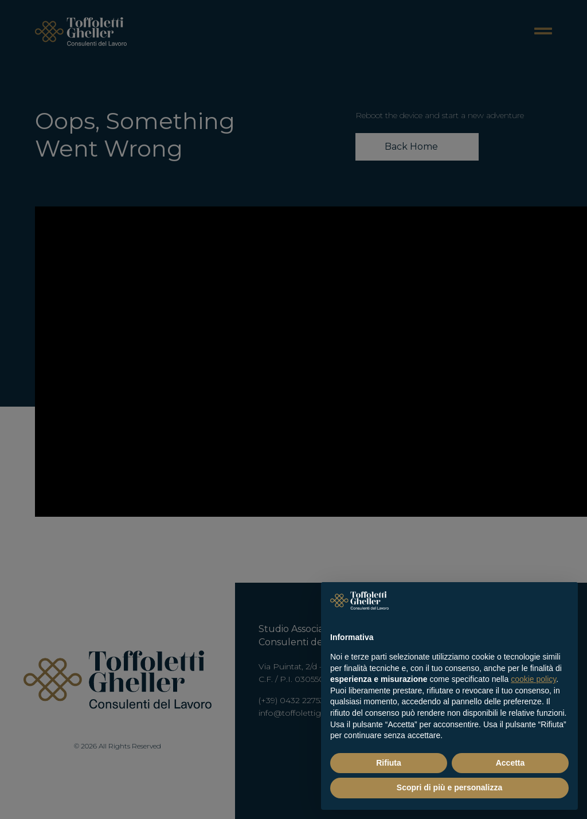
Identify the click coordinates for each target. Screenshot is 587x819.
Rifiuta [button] (388, 762)
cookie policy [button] (533, 679)
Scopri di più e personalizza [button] (449, 787)
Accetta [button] (510, 762)
